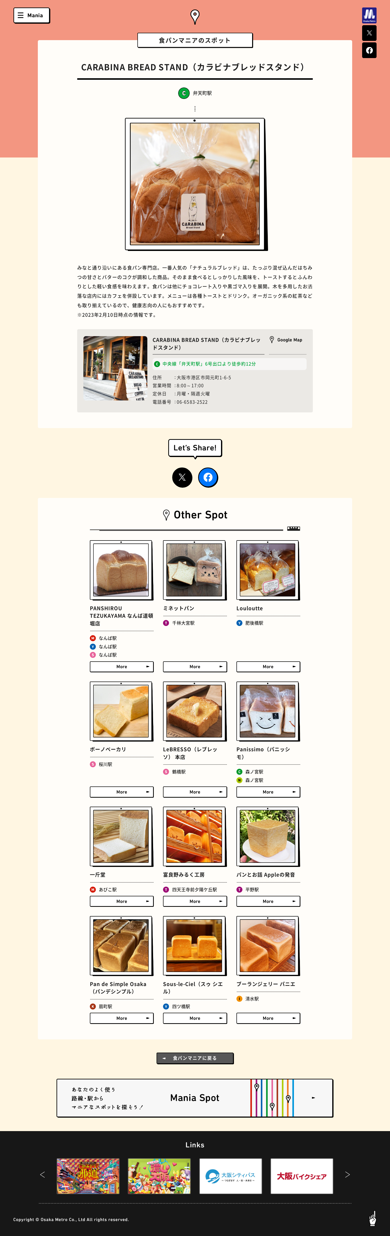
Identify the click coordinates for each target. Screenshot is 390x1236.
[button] (42, 1176)
